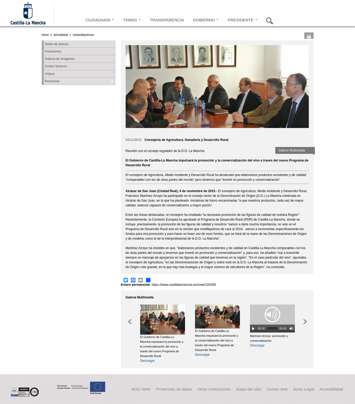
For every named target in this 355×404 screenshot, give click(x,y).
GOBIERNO (206, 20)
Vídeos (50, 74)
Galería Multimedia (291, 150)
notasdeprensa (83, 35)
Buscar (267, 20)
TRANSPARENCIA (167, 20)
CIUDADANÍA (100, 20)
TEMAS (132, 20)
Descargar (147, 361)
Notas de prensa (56, 44)
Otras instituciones (214, 389)
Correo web (277, 389)
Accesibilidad (331, 389)
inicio (45, 35)
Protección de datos (174, 389)
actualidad (61, 35)
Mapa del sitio (248, 389)
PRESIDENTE (242, 20)
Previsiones (53, 51)
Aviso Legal (303, 389)
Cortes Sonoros (56, 66)
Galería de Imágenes (59, 59)
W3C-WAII (140, 389)
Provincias (52, 81)
